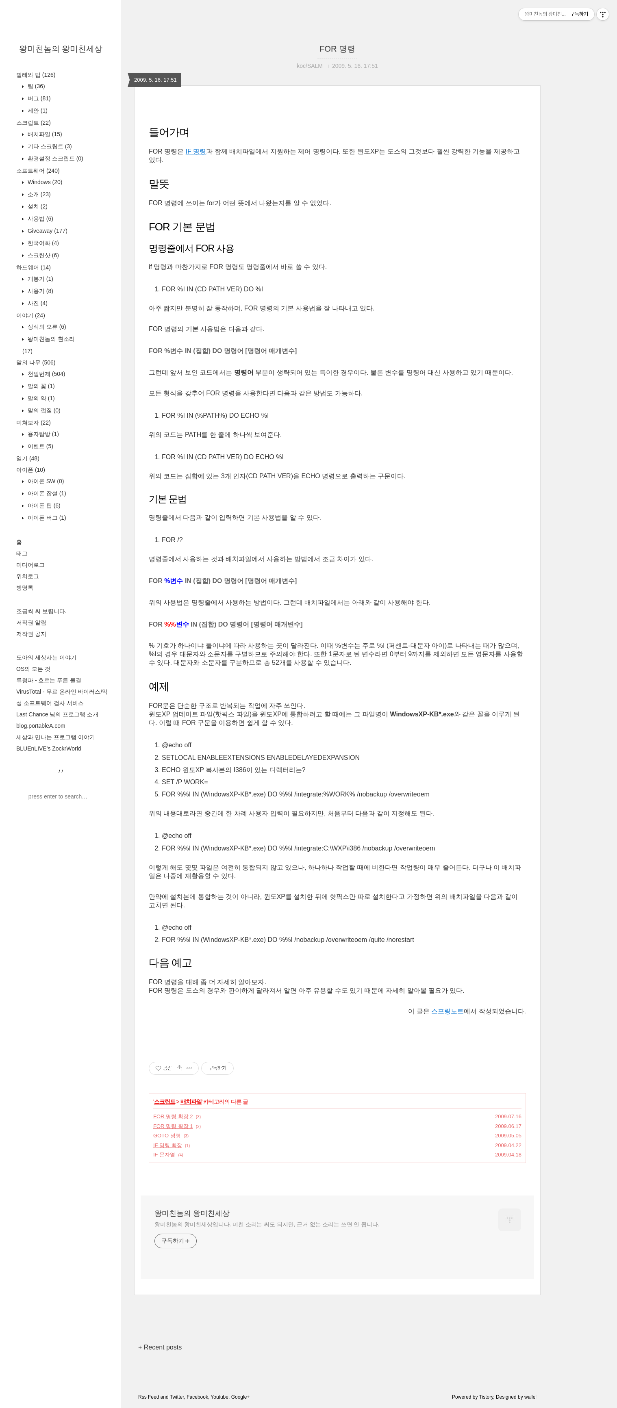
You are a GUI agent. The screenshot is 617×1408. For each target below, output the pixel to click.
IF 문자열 (164, 1155)
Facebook (197, 1397)
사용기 (39, 291)
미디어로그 (30, 565)
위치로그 (27, 576)
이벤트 (39, 446)
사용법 (39, 218)
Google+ (240, 1397)
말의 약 (40, 398)
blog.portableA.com (40, 725)
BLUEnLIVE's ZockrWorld (48, 748)
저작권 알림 (31, 622)
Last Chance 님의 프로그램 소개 (57, 714)
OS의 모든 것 (33, 669)
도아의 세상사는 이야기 (46, 657)
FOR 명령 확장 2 (173, 1116)
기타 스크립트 (49, 146)
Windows (44, 182)
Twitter (177, 1397)
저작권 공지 (31, 634)
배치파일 (44, 134)
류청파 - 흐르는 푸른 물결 (48, 680)
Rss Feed (148, 1397)
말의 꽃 (40, 386)
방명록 (24, 587)
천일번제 (45, 374)
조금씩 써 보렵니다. (41, 611)
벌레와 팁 (35, 75)
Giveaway (46, 231)
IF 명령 (196, 151)
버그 (38, 98)
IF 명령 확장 (167, 1145)
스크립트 (33, 122)
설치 (37, 206)
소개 (38, 194)
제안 (37, 110)
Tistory (486, 1397)
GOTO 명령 (167, 1135)
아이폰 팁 (43, 505)
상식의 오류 (46, 326)
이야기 (30, 315)
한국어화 (42, 243)
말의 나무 (35, 362)
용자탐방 (42, 434)
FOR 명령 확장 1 (173, 1126)
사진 (37, 303)
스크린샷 (42, 255)
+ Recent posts (160, 1347)
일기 (27, 458)
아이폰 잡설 (46, 493)
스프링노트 (447, 1011)
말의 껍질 (43, 410)
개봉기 (39, 279)
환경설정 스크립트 (54, 158)
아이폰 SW (45, 481)
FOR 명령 (337, 48)
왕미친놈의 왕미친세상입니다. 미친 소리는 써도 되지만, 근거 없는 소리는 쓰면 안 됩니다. (266, 1224)
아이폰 (30, 469)
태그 (22, 553)
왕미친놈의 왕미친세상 (61, 48)
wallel (530, 1397)
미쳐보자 (33, 422)
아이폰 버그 (46, 517)
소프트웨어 (38, 170)
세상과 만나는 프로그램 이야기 (55, 737)
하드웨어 (33, 267)
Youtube (219, 1397)
